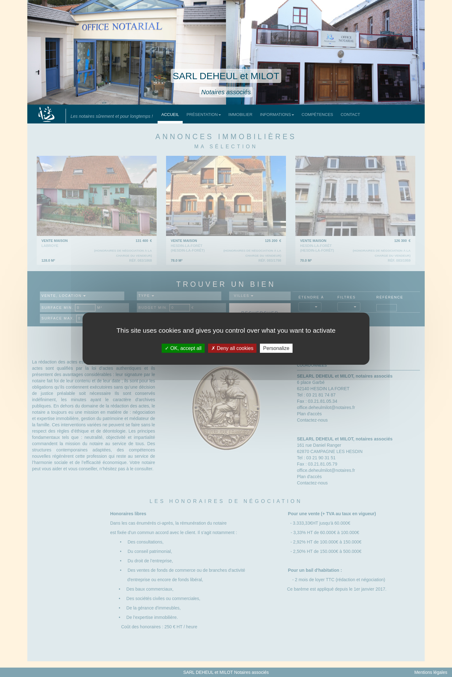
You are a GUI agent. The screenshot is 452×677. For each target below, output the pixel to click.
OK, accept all (183, 348)
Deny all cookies (232, 348)
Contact (350, 114)
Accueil (170, 114)
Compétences (317, 114)
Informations (277, 114)
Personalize (276, 348)
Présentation (203, 114)
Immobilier (241, 114)
